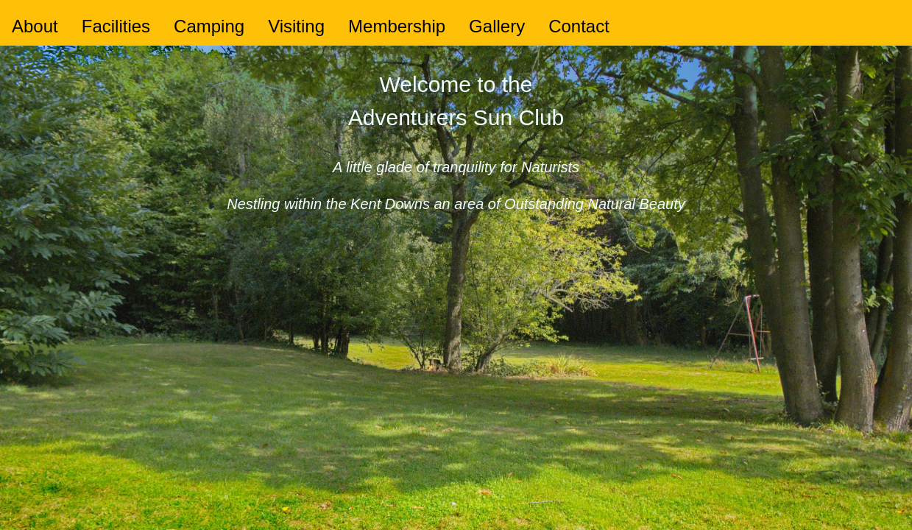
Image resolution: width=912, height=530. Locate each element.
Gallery (497, 26)
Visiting (296, 26)
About (35, 26)
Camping (209, 26)
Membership (396, 26)
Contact (578, 26)
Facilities (116, 26)
